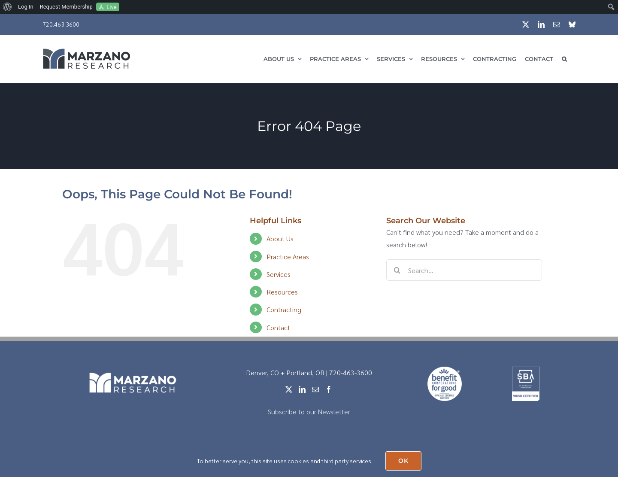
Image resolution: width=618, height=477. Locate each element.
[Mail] (315, 389)
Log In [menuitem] (25, 6)
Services (279, 274)
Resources (282, 291)
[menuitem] (7, 7)
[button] (564, 59)
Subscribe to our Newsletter (309, 411)
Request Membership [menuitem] (66, 6)
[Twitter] (288, 389)
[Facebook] (328, 389)
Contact (278, 327)
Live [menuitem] (111, 7)
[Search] (397, 270)
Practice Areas (288, 256)
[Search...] (464, 270)
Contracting (284, 309)
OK (403, 461)
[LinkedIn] (302, 389)
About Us (280, 238)
